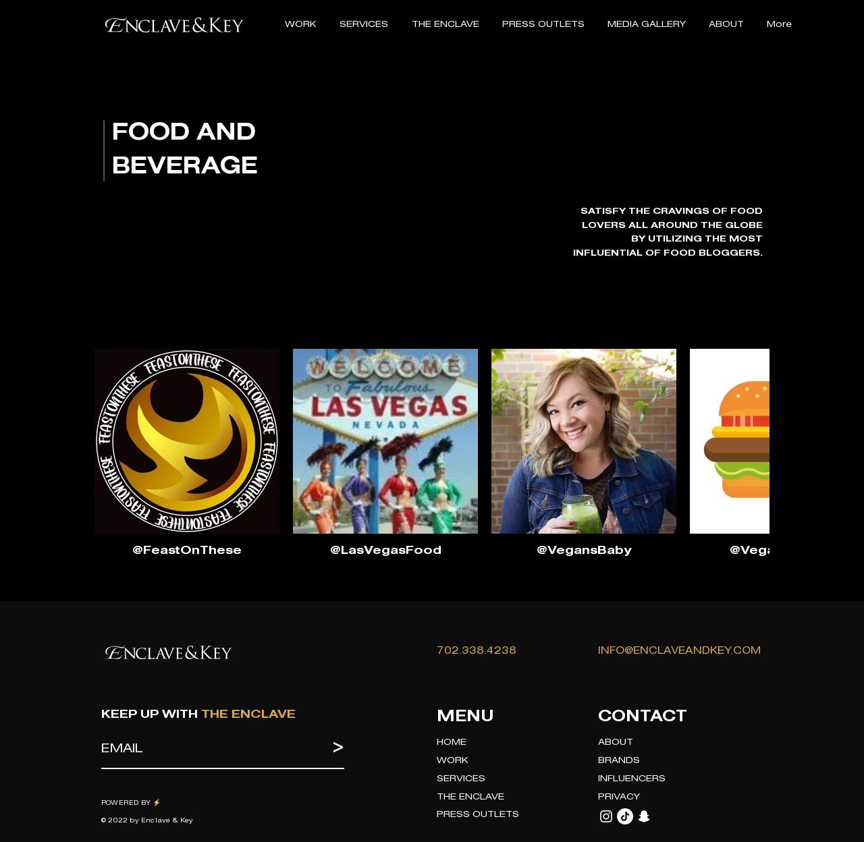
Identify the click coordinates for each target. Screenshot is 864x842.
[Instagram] (606, 816)
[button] (363, 24)
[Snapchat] (644, 816)
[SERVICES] (504, 780)
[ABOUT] (665, 743)
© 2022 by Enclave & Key (147, 821)
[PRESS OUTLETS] (504, 815)
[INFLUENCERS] (665, 780)
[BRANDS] (665, 761)
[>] (329, 749)
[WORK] (504, 761)
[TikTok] (625, 816)
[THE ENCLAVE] (504, 798)
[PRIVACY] (665, 798)
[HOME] (504, 743)
